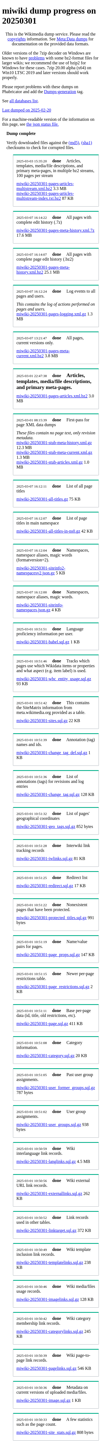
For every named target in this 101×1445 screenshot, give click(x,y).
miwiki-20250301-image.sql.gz (43, 1400)
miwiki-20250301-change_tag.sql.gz (48, 794)
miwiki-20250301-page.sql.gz (42, 1023)
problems (37, 58)
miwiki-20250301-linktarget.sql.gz (46, 1230)
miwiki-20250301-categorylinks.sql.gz (49, 1331)
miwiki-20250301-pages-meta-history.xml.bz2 (43, 269)
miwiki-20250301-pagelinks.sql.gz (46, 1368)
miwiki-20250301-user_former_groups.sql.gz (55, 1087)
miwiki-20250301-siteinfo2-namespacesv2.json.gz (40, 570)
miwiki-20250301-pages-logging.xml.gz (51, 314)
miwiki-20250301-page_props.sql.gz (48, 954)
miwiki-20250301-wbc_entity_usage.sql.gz (53, 678)
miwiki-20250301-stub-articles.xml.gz (49, 462)
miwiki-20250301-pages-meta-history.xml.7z (55, 230)
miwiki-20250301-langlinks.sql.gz (46, 1161)
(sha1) (86, 142)
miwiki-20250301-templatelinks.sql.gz (49, 1262)
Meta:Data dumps (72, 39)
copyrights (17, 39)
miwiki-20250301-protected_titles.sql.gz (51, 917)
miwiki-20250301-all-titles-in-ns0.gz (48, 531)
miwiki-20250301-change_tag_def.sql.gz (51, 752)
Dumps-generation (60, 91)
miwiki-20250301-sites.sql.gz (42, 720)
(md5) (74, 142)
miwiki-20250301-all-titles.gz (42, 499)
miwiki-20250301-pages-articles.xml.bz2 (52, 396)
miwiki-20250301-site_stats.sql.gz (46, 1432)
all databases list (23, 101)
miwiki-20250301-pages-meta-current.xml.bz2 (43, 353)
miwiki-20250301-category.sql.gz (45, 1055)
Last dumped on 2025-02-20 (26, 110)
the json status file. (42, 124)
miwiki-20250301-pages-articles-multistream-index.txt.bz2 (45, 196)
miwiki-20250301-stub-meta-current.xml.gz (54, 452)
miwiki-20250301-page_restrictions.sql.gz (52, 986)
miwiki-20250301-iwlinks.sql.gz (44, 858)
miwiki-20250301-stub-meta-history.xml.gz (54, 442)
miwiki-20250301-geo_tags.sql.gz (45, 826)
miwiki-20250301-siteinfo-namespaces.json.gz (39, 607)
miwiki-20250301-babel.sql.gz (42, 642)
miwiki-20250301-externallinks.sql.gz (49, 1193)
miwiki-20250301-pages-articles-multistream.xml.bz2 (45, 186)
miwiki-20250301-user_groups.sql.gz (48, 1124)
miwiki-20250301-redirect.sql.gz (44, 885)
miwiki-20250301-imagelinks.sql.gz (47, 1299)
